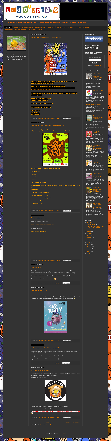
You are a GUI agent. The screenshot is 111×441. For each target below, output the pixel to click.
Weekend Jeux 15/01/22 (40, 370)
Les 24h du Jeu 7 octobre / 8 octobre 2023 (47, 126)
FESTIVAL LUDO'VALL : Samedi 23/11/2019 (97, 189)
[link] (37, 88)
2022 (89, 233)
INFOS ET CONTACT (74, 27)
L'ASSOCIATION (27, 27)
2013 (89, 253)
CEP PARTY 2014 (96, 132)
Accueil (48, 422)
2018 (89, 242)
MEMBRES (50, 27)
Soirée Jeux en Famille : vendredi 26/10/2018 (98, 175)
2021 (89, 235)
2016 (89, 246)
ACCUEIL (8, 27)
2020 (89, 237)
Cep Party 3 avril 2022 (39, 290)
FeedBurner (98, 65)
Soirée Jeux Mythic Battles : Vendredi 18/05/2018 (98, 75)
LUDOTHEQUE (40, 27)
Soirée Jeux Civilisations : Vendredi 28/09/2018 (97, 205)
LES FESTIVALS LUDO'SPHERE (15, 30)
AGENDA (17, 27)
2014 (89, 251)
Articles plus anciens (73, 422)
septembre (91, 224)
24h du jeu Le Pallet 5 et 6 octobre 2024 (46, 37)
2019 (89, 240)
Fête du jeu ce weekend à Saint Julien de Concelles (98, 118)
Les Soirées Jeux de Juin (98, 161)
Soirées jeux (36, 268)
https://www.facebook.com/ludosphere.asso (42, 224)
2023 (89, 231)
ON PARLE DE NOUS (35, 30)
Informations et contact (41, 218)
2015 (89, 249)
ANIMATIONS (61, 27)
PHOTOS (86, 27)
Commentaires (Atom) (47, 424)
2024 (89, 222)
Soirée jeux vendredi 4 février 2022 (45, 348)
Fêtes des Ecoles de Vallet (98, 91)
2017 (89, 244)
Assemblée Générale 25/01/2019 (97, 147)
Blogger (63, 433)
